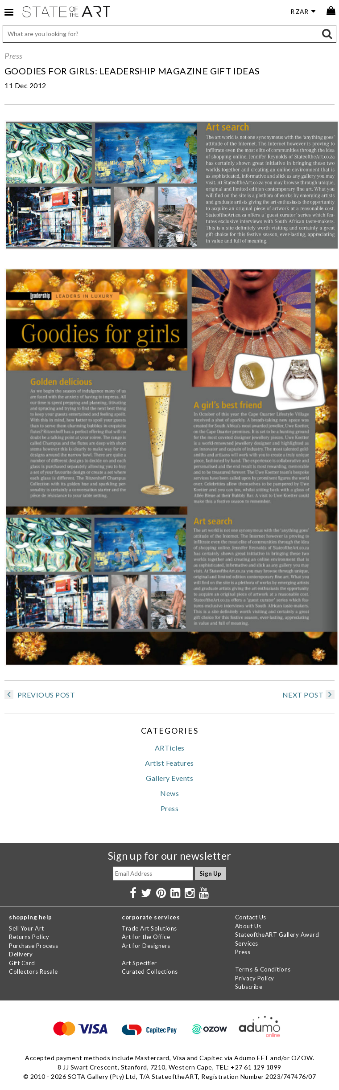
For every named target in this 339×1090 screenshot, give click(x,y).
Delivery (21, 954)
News (169, 793)
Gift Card (22, 963)
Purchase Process (33, 945)
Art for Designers (146, 945)
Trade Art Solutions (149, 928)
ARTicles (170, 747)
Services (246, 943)
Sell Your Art (26, 928)
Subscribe (249, 986)
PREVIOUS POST (39, 694)
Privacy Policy (254, 978)
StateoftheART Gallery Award (277, 934)
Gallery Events (169, 778)
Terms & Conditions (263, 969)
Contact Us (250, 917)
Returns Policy (29, 936)
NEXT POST (308, 694)
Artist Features (169, 763)
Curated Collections (150, 971)
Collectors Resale (33, 971)
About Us (248, 926)
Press (13, 56)
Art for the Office (146, 936)
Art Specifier (139, 963)
